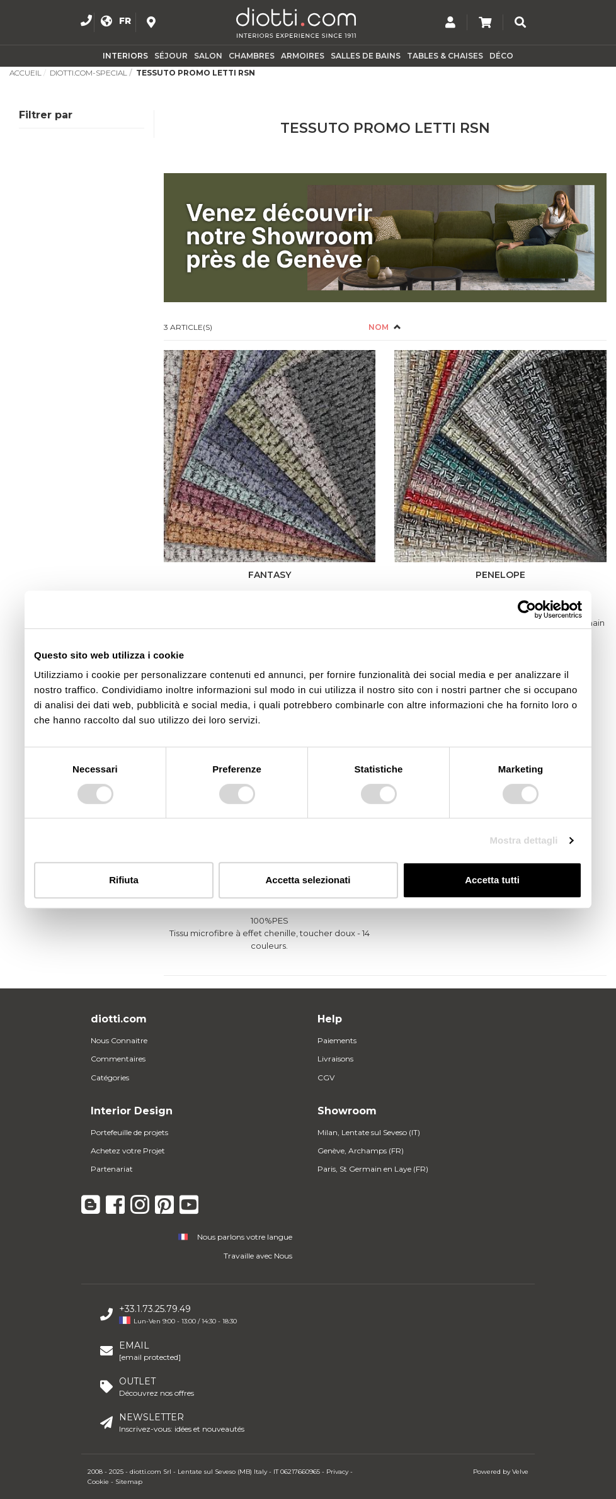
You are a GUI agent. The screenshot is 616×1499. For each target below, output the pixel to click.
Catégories (110, 1077)
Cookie (98, 1482)
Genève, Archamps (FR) (360, 1150)
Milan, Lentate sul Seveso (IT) (368, 1132)
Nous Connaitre (119, 1040)
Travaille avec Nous (258, 1255)
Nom (379, 327)
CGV (325, 1077)
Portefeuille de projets (129, 1132)
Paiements (336, 1040)
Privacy (337, 1472)
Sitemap (128, 1482)
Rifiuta (124, 879)
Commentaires (118, 1058)
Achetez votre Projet (128, 1150)
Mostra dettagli (523, 840)
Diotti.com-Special (88, 72)
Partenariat (112, 1169)
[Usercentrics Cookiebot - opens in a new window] (527, 609)
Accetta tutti (492, 879)
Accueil (25, 72)
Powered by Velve (500, 1472)
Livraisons (335, 1058)
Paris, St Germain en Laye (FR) (372, 1169)
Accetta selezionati (307, 879)
